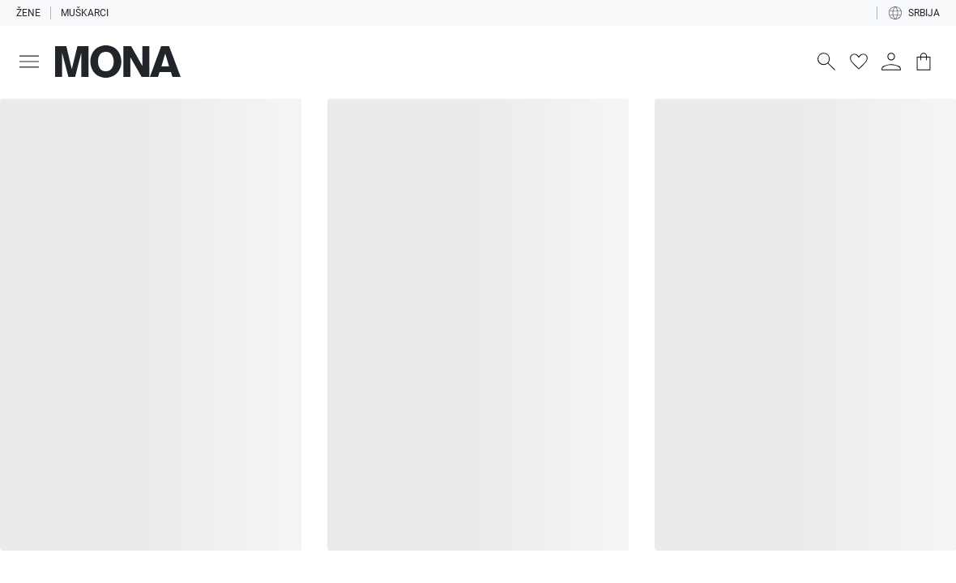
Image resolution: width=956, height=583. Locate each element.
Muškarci (85, 13)
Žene (28, 13)
